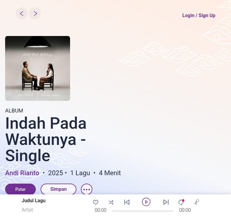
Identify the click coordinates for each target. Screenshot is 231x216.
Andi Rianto (22, 173)
